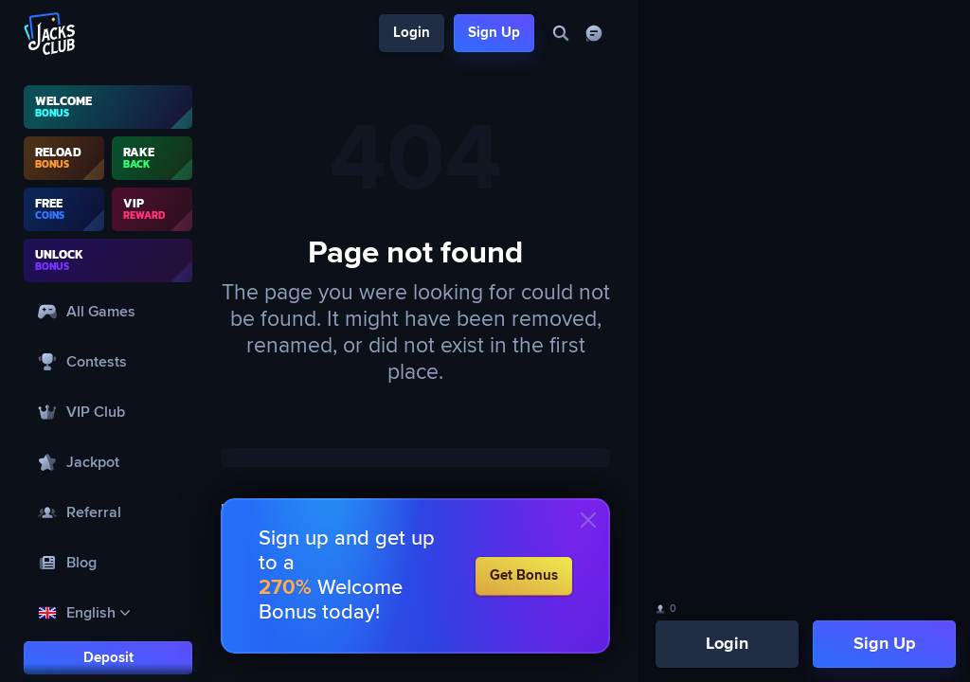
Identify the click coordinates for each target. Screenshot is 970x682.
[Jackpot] (108, 461)
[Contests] (108, 361)
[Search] (560, 33)
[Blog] (108, 562)
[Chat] (593, 33)
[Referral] (108, 512)
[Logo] (50, 33)
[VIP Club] (108, 411)
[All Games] (108, 311)
